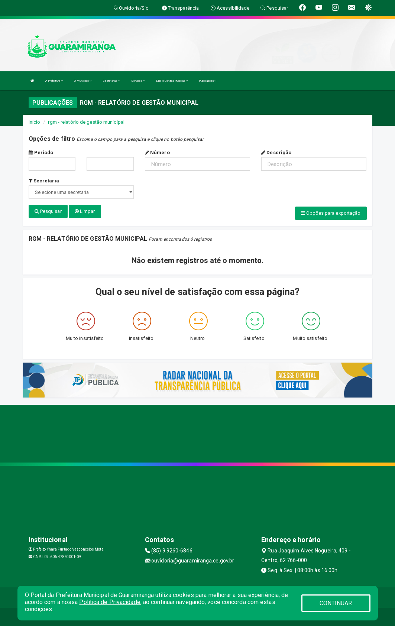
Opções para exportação (330, 213)
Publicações (207, 80)
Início (35, 122)
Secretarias (111, 80)
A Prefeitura (54, 80)
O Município (82, 80)
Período (41, 152)
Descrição (276, 152)
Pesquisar (48, 211)
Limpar (85, 211)
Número (157, 152)
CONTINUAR (336, 603)
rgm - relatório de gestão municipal (86, 122)
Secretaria (44, 181)
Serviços (138, 80)
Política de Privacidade (109, 602)
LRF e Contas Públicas (172, 80)
